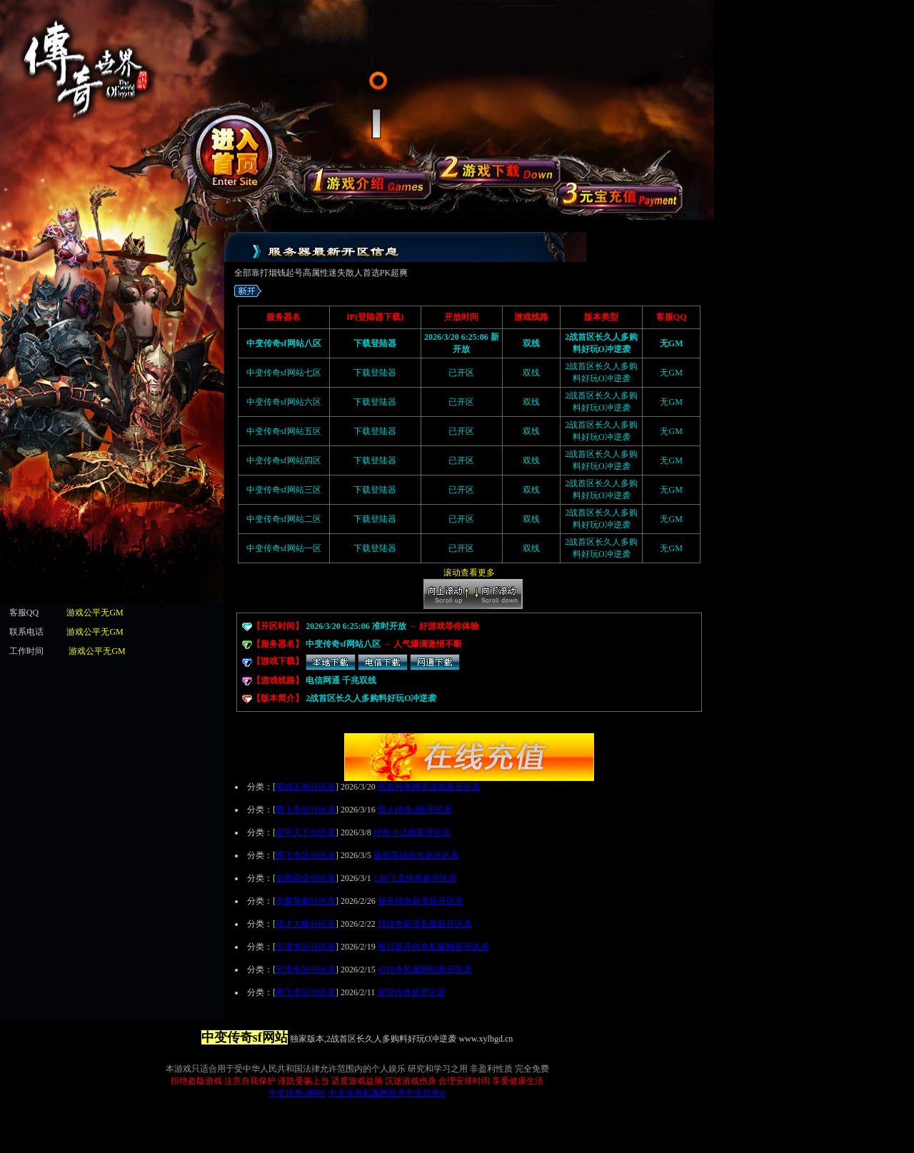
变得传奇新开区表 (411, 992)
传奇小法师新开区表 (412, 832)
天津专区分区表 (306, 947)
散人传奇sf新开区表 (415, 810)
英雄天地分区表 (306, 787)
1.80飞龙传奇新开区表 (415, 878)
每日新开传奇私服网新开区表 (433, 947)
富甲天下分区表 (306, 832)
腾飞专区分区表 (306, 810)
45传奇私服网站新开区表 (425, 970)
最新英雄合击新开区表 (416, 855)
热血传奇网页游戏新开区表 (429, 787)
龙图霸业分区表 (306, 878)
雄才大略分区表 (306, 924)
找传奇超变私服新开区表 (425, 924)
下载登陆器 (374, 431)
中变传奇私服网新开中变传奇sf (387, 1093)
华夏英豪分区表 (306, 901)
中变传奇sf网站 (297, 1093)
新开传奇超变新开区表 (420, 901)
